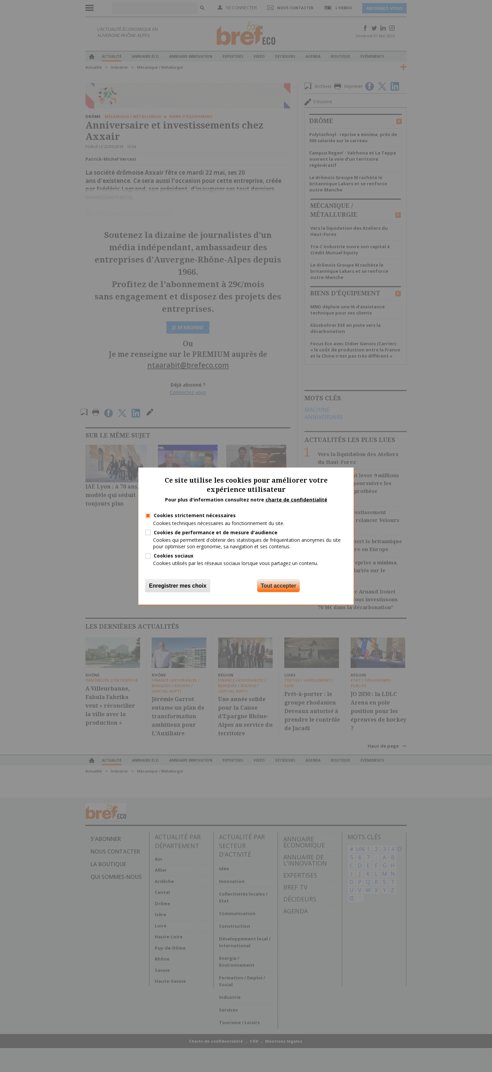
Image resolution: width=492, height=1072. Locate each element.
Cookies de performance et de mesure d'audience (215, 532)
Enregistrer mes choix (177, 585)
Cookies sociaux (173, 555)
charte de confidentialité (296, 499)
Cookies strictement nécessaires (195, 515)
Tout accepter (278, 585)
